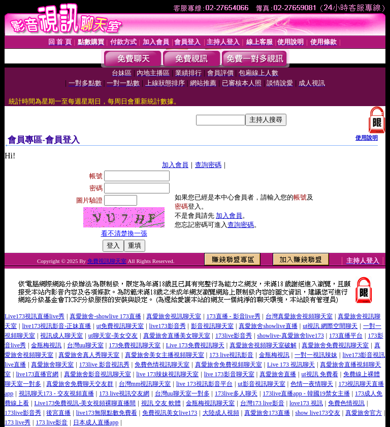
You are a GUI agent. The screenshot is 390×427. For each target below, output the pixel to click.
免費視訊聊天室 (106, 261)
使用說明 (366, 138)
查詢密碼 (208, 165)
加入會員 (175, 165)
